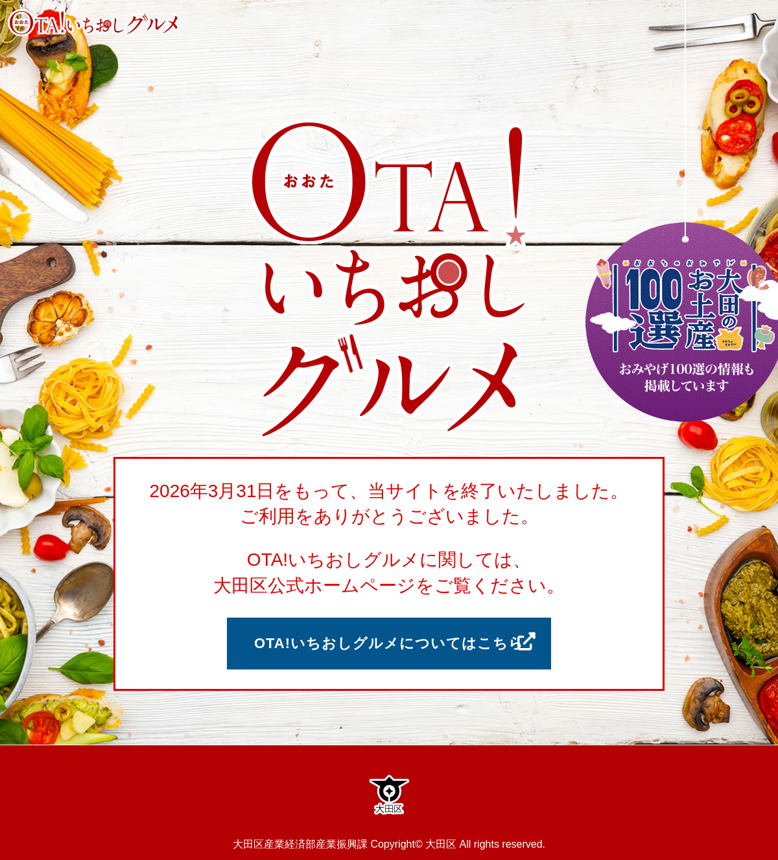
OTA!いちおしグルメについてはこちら (389, 643)
